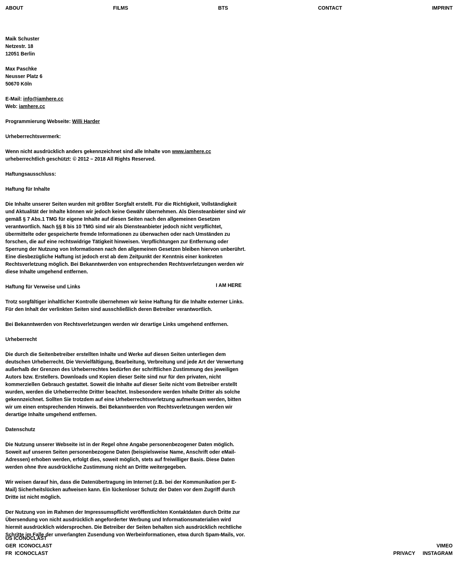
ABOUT (14, 7)
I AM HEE (229, 285)
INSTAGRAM (438, 553)
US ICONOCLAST (26, 538)
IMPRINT (442, 7)
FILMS (120, 7)
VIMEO (445, 545)
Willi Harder (86, 121)
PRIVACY (404, 553)
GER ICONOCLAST (28, 545)
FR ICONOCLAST (26, 553)
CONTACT (330, 7)
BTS (223, 7)
